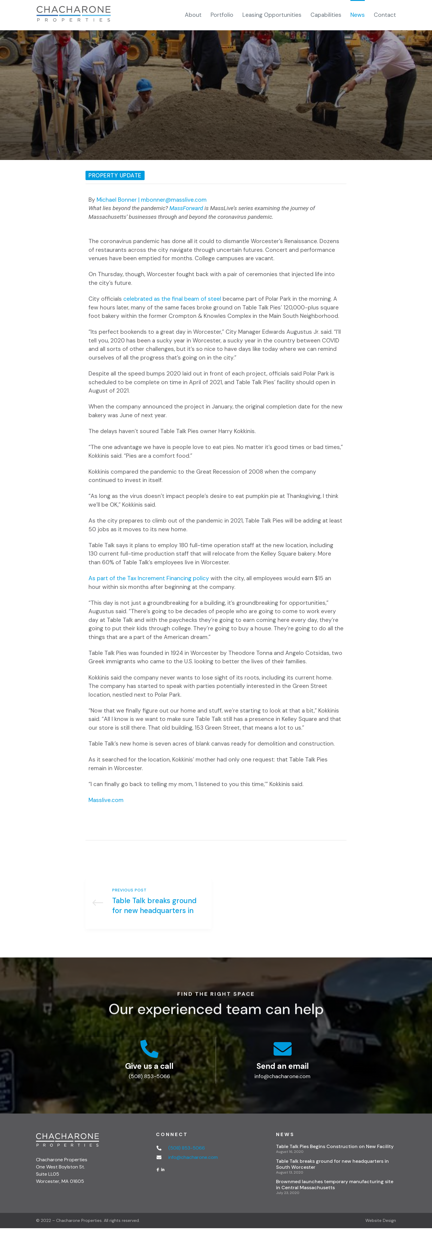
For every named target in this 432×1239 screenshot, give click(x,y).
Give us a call (149, 1077)
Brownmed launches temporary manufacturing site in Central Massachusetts (334, 1195)
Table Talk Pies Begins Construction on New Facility (335, 1157)
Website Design (380, 1231)
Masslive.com (106, 800)
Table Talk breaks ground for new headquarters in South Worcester (149, 908)
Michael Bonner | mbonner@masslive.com (152, 199)
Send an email (282, 1077)
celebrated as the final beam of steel (172, 299)
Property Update (115, 175)
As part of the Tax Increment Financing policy (148, 578)
